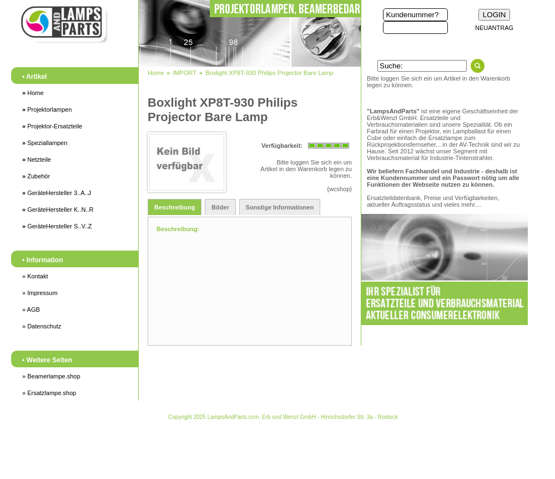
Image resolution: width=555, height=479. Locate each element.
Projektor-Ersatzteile (52, 126)
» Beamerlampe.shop (51, 376)
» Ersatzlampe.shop (49, 393)
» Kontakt (35, 276)
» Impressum (40, 293)
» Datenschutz (41, 326)
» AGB (31, 309)
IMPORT (184, 72)
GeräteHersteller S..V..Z (57, 226)
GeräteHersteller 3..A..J (56, 192)
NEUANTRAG (494, 27)
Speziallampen (44, 142)
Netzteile (36, 159)
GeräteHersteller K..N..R (57, 209)
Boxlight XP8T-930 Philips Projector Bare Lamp (269, 72)
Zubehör (36, 176)
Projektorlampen (47, 109)
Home (33, 92)
